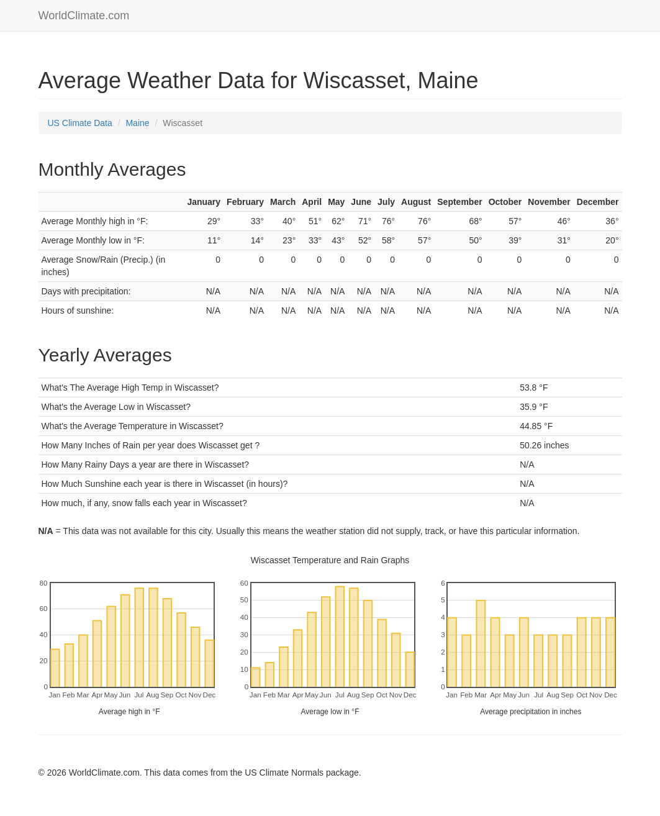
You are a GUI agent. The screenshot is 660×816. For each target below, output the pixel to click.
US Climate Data (80, 123)
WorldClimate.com (84, 15)
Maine (137, 123)
